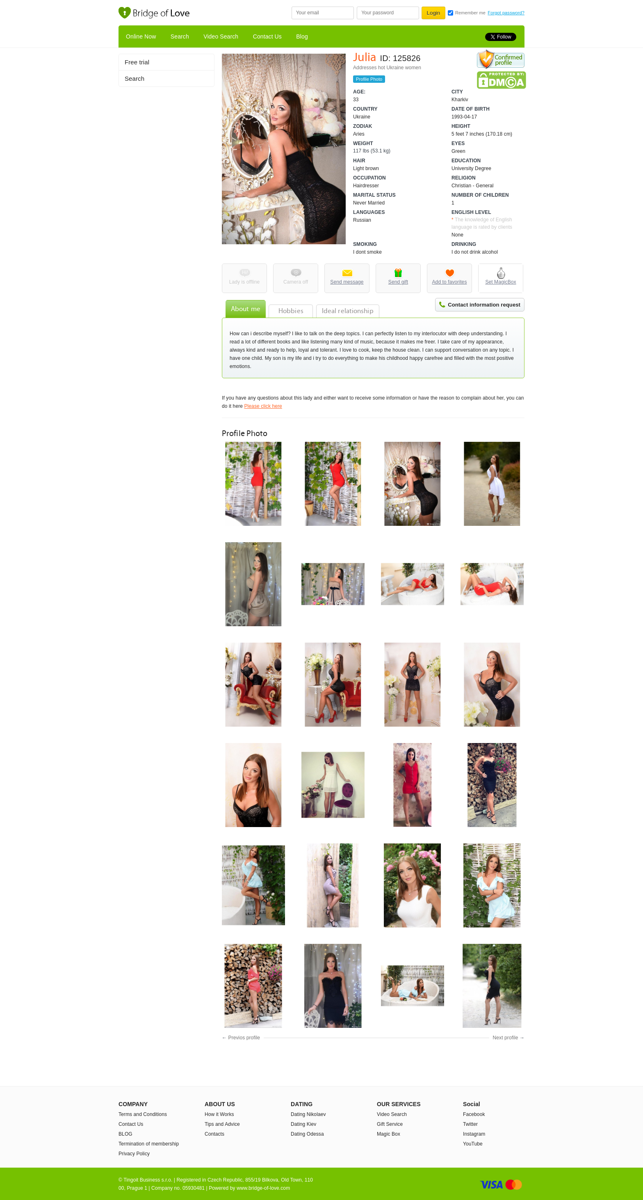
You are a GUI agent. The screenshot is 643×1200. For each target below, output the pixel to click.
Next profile (505, 1037)
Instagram (474, 1134)
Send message (346, 282)
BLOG (125, 1134)
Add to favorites (449, 282)
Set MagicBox (500, 282)
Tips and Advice (222, 1124)
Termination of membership (149, 1144)
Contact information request (484, 305)
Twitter (470, 1124)
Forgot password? (506, 12)
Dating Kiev (303, 1124)
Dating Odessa (307, 1134)
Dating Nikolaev (308, 1114)
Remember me (470, 12)
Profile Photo (369, 79)
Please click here (263, 406)
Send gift (398, 282)
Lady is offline (244, 282)
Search (180, 36)
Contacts (214, 1134)
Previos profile (244, 1037)
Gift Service (390, 1124)
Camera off (295, 282)
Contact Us (267, 36)
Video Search (220, 36)
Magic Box (388, 1134)
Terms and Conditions (143, 1114)
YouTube (473, 1144)
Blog (302, 36)
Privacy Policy (134, 1154)
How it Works (219, 1114)
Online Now (141, 36)
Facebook (474, 1114)
